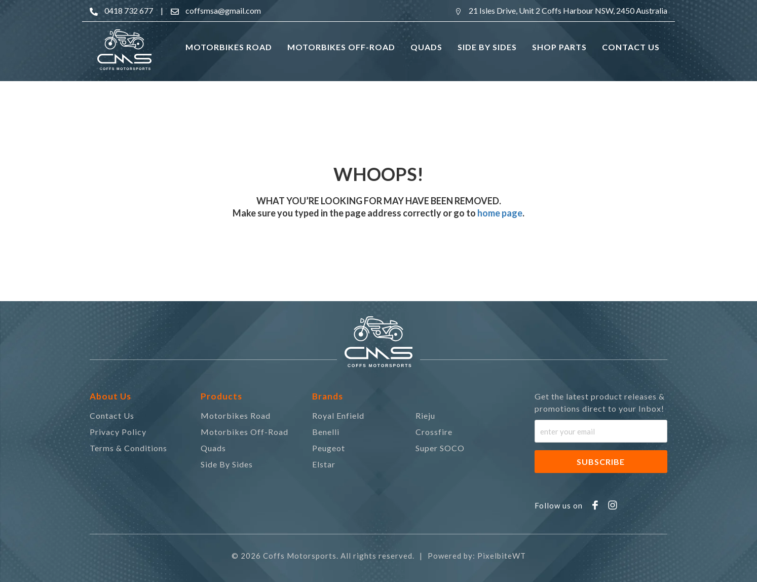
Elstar (323, 464)
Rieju (425, 415)
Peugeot (328, 448)
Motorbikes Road (236, 415)
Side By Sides (227, 464)
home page (499, 213)
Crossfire (433, 432)
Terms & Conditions (128, 448)
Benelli (325, 432)
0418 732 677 (128, 10)
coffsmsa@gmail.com (223, 10)
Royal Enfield (338, 415)
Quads (213, 448)
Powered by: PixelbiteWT (477, 555)
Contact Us (112, 415)
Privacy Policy (118, 432)
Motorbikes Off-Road (244, 432)
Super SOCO (440, 448)
